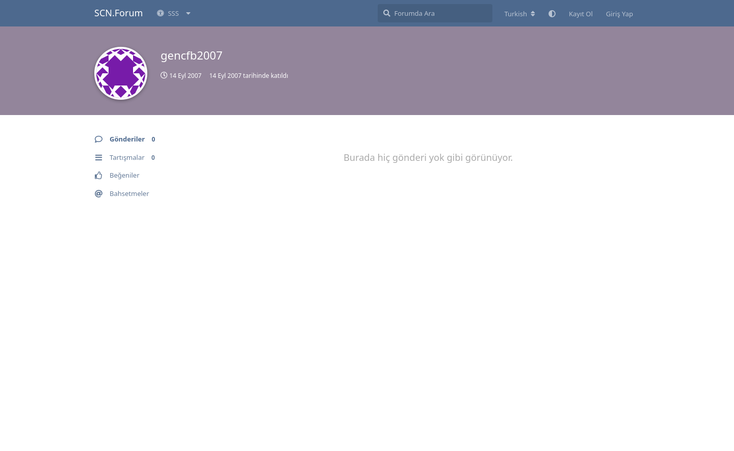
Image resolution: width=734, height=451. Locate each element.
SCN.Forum (118, 13)
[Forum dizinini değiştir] (519, 14)
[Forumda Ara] (435, 13)
